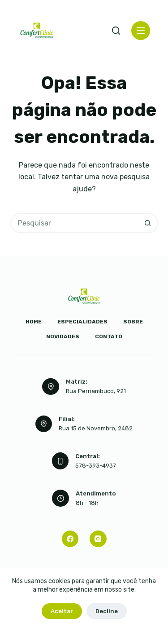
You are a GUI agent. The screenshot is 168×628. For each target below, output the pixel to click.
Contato (108, 336)
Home (34, 321)
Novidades (62, 336)
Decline (106, 611)
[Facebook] (70, 539)
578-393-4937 (95, 465)
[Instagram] (98, 539)
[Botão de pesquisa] (148, 223)
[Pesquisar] (116, 31)
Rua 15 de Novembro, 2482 (96, 428)
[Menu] (140, 30)
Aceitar (62, 611)
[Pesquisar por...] (74, 223)
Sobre (133, 321)
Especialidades (82, 321)
